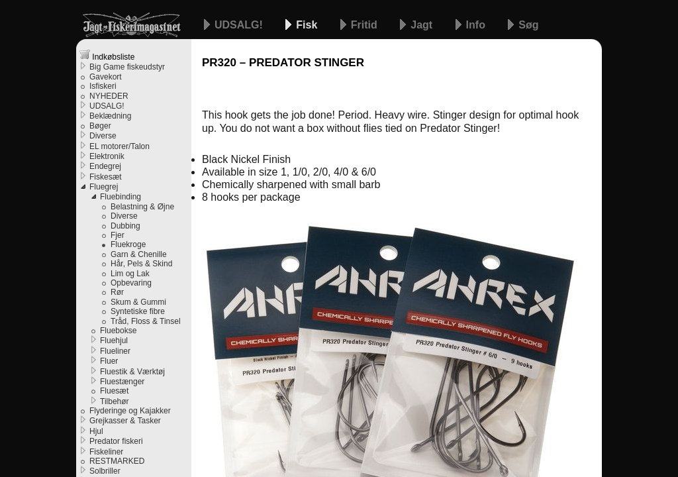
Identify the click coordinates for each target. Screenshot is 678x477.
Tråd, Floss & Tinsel (146, 321)
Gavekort (105, 76)
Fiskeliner (106, 451)
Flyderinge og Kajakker (130, 410)
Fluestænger (122, 381)
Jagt (423, 24)
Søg (528, 24)
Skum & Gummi (138, 302)
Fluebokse (118, 330)
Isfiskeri (103, 86)
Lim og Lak (130, 273)
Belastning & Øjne (142, 206)
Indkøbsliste (106, 55)
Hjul (96, 431)
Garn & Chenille (139, 254)
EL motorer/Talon (119, 146)
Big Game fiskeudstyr (127, 67)
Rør (117, 292)
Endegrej (105, 166)
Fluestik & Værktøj (132, 371)
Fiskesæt (105, 177)
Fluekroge (128, 244)
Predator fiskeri (116, 441)
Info (477, 24)
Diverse (103, 135)
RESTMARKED (116, 461)
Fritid (365, 24)
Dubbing (125, 226)
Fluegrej (103, 186)
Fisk (308, 24)
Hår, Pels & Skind (141, 263)
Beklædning (110, 116)
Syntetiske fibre (138, 311)
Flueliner (115, 351)
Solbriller (105, 471)
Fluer (109, 361)
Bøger (100, 126)
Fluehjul (114, 340)
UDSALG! (240, 24)
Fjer (117, 235)
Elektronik (106, 156)
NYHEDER (108, 96)
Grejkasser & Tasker (125, 420)
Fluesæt (114, 391)
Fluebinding (120, 196)
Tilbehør (114, 401)
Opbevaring (131, 283)
